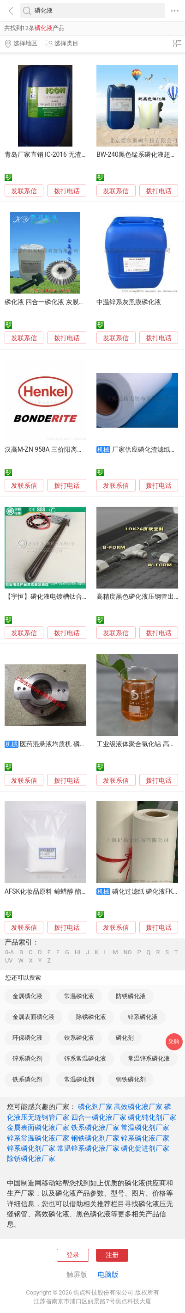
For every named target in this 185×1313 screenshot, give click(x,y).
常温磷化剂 (79, 1079)
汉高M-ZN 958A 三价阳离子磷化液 (54, 449)
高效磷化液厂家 (138, 1107)
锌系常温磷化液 (85, 1058)
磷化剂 (125, 1037)
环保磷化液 (27, 1037)
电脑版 (108, 1274)
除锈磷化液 (91, 1016)
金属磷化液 (27, 996)
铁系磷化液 (79, 1037)
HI (78, 953)
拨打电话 (67, 191)
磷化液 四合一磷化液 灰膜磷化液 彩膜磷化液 (68, 302)
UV (8, 961)
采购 (173, 1041)
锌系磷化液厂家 (145, 1138)
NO (128, 953)
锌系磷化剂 (27, 1058)
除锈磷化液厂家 (31, 1158)
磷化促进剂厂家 (145, 1148)
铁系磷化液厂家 (95, 1127)
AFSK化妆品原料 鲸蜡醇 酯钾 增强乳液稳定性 (70, 891)
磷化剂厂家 (95, 1107)
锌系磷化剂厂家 (31, 1148)
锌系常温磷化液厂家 (38, 1138)
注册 (112, 1254)
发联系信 (24, 191)
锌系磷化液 (143, 1016)
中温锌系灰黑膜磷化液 (128, 302)
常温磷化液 (79, 996)
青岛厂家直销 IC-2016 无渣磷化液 (53, 154)
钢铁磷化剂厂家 (95, 1138)
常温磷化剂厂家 (145, 1127)
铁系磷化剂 (27, 1079)
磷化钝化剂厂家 (152, 1117)
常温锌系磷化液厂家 (88, 1148)
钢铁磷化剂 (131, 1079)
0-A (9, 953)
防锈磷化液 (131, 996)
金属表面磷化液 (33, 1016)
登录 (72, 1254)
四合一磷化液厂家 (98, 1117)
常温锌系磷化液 (149, 1058)
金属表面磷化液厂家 (38, 1127)
